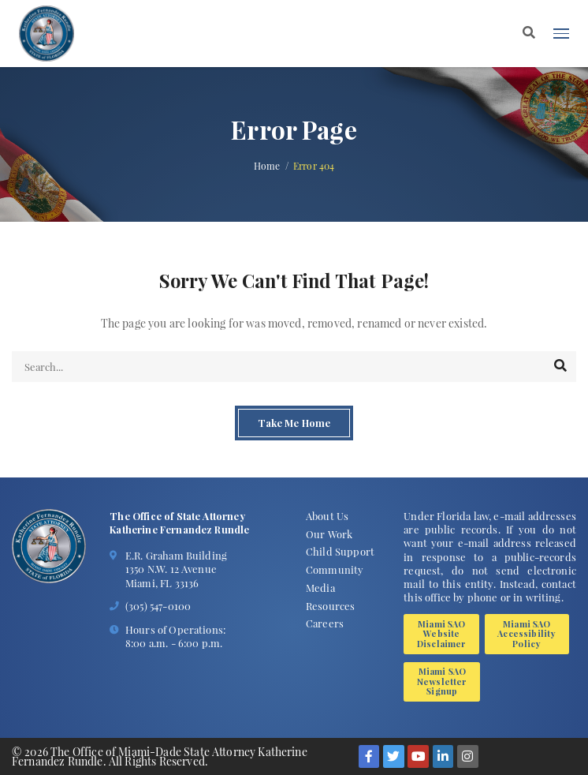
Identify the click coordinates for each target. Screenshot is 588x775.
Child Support (340, 551)
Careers (325, 623)
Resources (330, 605)
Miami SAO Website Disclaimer (442, 634)
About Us (327, 515)
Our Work (329, 534)
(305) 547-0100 (158, 605)
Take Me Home (294, 423)
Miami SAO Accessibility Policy (526, 634)
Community (334, 569)
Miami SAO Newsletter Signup (442, 681)
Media (320, 587)
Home (267, 166)
